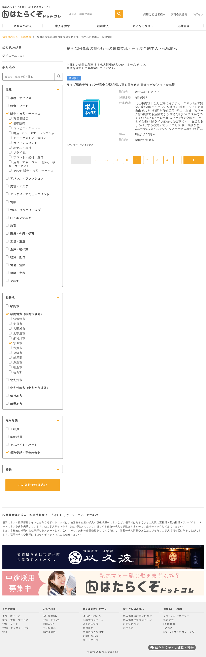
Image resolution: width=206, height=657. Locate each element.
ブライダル (18, 152)
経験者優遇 (49, 632)
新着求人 (103, 26)
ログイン (198, 14)
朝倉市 (15, 367)
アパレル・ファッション (24, 178)
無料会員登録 (179, 14)
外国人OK (48, 624)
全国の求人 (23, 25)
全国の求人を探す (93, 632)
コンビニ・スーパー (24, 128)
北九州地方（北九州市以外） (27, 388)
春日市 (15, 323)
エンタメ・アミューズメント (27, 194)
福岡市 (12, 306)
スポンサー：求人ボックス (80, 145)
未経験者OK (50, 615)
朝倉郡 (15, 372)
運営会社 (168, 619)
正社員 (12, 429)
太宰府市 (17, 333)
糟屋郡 (15, 357)
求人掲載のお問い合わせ (137, 615)
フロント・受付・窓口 (26, 157)
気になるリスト (143, 26)
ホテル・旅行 (20, 147)
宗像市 (15, 343)
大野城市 (17, 328)
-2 (107, 160)
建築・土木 (15, 273)
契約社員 (14, 437)
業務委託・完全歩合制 (23, 452)
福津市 (15, 352)
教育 (11, 225)
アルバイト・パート (21, 444)
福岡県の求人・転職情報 (16, 37)
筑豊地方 (14, 403)
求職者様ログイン (93, 619)
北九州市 (14, 380)
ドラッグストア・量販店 (27, 138)
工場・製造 (15, 241)
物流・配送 (15, 257)
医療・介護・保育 (20, 233)
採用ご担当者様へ (154, 14)
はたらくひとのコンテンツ (179, 632)
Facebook (169, 624)
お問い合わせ (91, 636)
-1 (117, 160)
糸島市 (15, 362)
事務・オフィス (18, 98)
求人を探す (62, 26)
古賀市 (15, 348)
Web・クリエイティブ (23, 210)
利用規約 (88, 628)
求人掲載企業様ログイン (137, 619)
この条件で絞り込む (32, 485)
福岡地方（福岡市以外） (24, 314)
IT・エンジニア (18, 217)
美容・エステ (17, 186)
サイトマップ (91, 640)
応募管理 (183, 26)
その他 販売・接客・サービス (31, 170)
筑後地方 (14, 395)
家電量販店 (18, 118)
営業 (11, 202)
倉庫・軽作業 (17, 249)
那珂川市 (17, 338)
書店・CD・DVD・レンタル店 (32, 133)
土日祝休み (49, 628)
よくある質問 (91, 624)
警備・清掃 (15, 265)
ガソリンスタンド (23, 142)
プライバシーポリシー (176, 615)
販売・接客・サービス (23, 113)
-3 (97, 160)
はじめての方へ (92, 615)
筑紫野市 (17, 319)
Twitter (167, 628)
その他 (12, 280)
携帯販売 (17, 123)
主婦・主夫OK (51, 619)
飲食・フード (17, 106)
